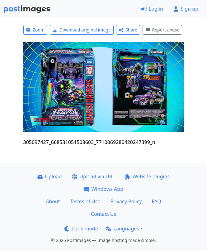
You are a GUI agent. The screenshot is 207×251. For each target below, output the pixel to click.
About (53, 201)
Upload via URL (93, 176)
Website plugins (147, 176)
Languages (122, 228)
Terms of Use (85, 201)
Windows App (103, 189)
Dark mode (81, 228)
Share (128, 30)
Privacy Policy (126, 201)
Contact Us (103, 213)
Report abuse (162, 30)
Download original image (82, 30)
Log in (152, 8)
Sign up (185, 8)
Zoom (35, 30)
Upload (49, 176)
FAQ (156, 201)
